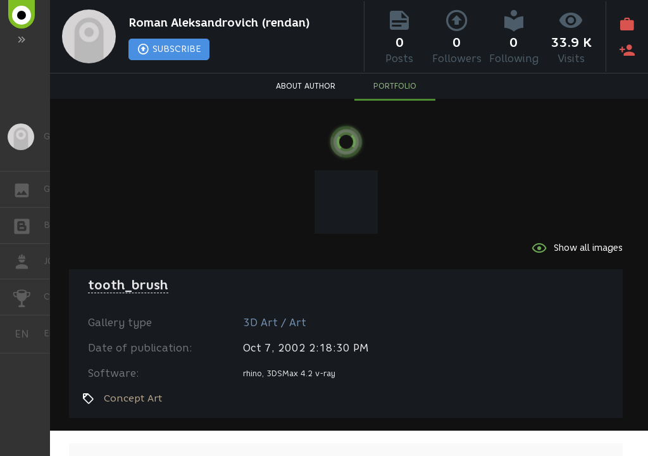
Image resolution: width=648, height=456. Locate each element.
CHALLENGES (28, 296)
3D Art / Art (274, 323)
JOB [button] (28, 261)
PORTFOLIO (394, 86)
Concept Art (133, 398)
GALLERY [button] (28, 189)
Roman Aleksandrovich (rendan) (219, 23)
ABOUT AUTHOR (305, 86)
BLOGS (28, 224)
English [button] (26, 334)
